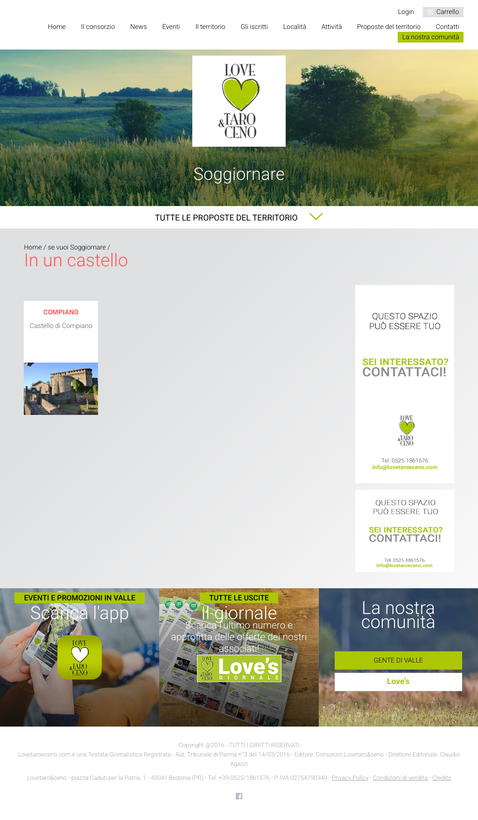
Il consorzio (98, 27)
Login (406, 12)
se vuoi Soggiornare (76, 247)
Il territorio (210, 27)
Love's (398, 681)
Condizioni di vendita (400, 778)
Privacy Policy (350, 778)
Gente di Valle (398, 660)
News (138, 27)
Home (56, 27)
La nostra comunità (430, 37)
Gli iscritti (253, 27)
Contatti (447, 27)
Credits (441, 778)
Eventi (171, 27)
